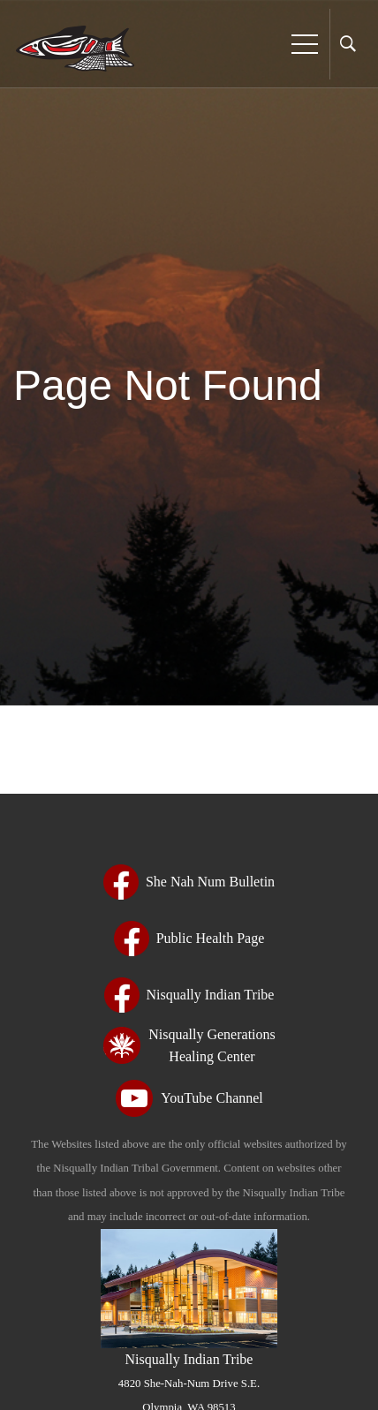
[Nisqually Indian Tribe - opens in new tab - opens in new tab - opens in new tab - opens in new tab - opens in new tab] (189, 995)
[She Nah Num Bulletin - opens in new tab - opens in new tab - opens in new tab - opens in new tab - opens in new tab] (189, 882)
